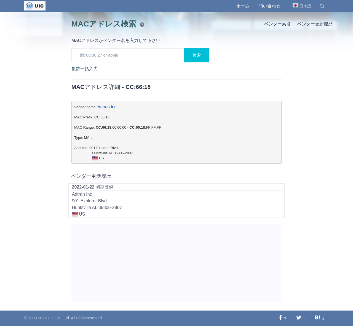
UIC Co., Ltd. (59, 318)
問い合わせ (269, 6)
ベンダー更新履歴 (315, 24)
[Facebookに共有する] (280, 318)
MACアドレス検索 (104, 24)
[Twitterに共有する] (298, 318)
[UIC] (35, 5)
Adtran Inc (107, 106)
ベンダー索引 (277, 24)
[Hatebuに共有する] (317, 318)
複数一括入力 (84, 68)
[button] (322, 6)
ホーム (243, 6)
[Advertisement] (176, 263)
